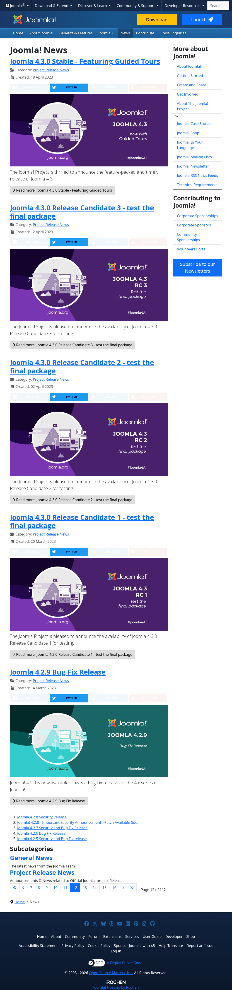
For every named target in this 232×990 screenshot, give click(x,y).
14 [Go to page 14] (95, 887)
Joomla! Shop (188, 132)
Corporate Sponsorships (197, 215)
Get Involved (187, 94)
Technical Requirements (197, 184)
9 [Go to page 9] (47, 887)
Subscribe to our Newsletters (197, 267)
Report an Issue (200, 945)
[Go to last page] (132, 887)
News (125, 33)
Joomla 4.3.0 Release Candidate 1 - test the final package (82, 521)
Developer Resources (182, 5)
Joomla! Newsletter (193, 166)
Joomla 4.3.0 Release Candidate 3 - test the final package (82, 212)
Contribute (145, 33)
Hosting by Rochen (116, 987)
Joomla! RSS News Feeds (197, 175)
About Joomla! (41, 33)
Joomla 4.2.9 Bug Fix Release (58, 672)
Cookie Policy (99, 945)
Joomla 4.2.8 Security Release (42, 817)
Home (18, 33)
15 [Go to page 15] (104, 887)
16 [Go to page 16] (114, 887)
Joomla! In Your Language (190, 145)
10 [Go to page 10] (55, 887)
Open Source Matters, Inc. (111, 972)
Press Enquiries (173, 33)
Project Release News (51, 69)
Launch (202, 20)
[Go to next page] (123, 887)
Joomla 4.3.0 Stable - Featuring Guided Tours (85, 61)
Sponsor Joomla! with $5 (134, 945)
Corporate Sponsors (194, 225)
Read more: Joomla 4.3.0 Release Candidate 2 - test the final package (72, 499)
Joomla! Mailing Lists (194, 156)
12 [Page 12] (75, 887)
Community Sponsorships (188, 237)
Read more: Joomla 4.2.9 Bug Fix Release (49, 800)
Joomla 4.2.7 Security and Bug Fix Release (52, 827)
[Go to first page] (14, 887)
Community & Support (136, 5)
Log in (116, 951)
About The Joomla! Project (192, 106)
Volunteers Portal (191, 249)
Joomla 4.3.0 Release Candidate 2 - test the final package (82, 366)
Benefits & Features (75, 33)
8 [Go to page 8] (39, 887)
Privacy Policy (72, 945)
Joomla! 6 (106, 33)
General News (31, 857)
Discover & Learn (93, 5)
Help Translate (171, 945)
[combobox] (218, 5)
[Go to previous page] (23, 887)
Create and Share (191, 84)
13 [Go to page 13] (85, 887)
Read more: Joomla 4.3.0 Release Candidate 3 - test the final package (72, 344)
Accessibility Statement (38, 945)
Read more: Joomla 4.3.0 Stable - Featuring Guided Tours (62, 190)
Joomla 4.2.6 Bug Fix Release (41, 833)
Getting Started (190, 75)
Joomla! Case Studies (194, 123)
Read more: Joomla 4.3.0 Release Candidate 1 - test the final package (72, 654)
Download (156, 20)
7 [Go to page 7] (31, 887)
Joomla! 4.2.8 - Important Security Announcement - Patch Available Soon (78, 822)
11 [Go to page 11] (65, 887)
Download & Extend (52, 5)
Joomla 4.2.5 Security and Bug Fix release (52, 838)
